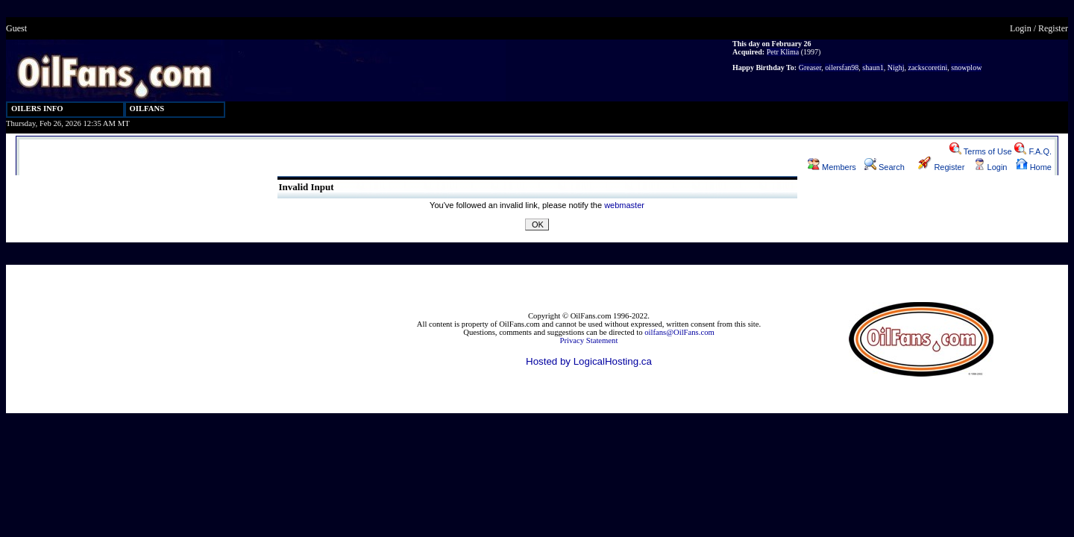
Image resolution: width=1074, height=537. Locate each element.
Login (1020, 28)
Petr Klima (783, 52)
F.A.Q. (1033, 151)
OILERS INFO (37, 108)
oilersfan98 (841, 67)
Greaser (810, 67)
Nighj (896, 67)
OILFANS (147, 108)
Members (832, 167)
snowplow (966, 67)
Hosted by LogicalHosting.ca (589, 361)
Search (884, 167)
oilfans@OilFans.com (679, 332)
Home (1034, 167)
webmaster (624, 205)
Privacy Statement (589, 340)
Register (1053, 28)
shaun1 (872, 67)
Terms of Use (980, 151)
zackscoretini (927, 67)
